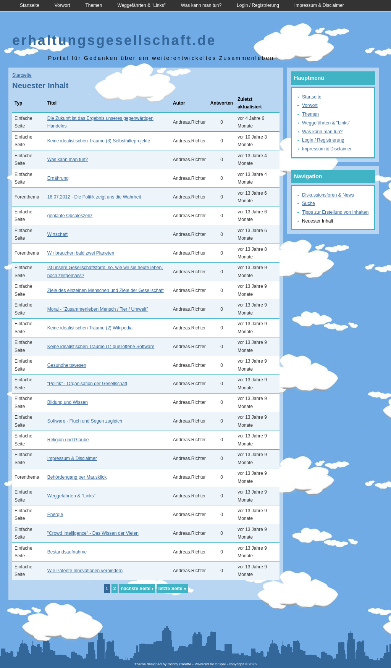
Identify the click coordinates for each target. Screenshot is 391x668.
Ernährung (58, 178)
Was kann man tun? (201, 5)
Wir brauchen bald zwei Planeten (80, 253)
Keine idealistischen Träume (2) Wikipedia (89, 328)
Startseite (29, 5)
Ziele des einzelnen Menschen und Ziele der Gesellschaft (105, 290)
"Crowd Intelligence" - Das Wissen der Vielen (93, 533)
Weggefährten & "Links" (141, 5)
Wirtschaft (57, 234)
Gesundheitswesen (66, 365)
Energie (55, 514)
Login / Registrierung (258, 5)
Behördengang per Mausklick (77, 477)
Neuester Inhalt (317, 221)
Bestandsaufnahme (67, 552)
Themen (93, 5)
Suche (308, 203)
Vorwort (62, 5)
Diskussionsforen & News (328, 195)
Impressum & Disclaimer (319, 5)
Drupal (220, 664)
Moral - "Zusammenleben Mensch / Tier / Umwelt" (97, 309)
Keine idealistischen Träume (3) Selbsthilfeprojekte (98, 141)
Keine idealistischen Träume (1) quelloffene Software (101, 346)
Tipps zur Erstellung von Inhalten (335, 212)
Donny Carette (179, 664)
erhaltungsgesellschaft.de (114, 40)
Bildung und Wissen (67, 402)
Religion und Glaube (68, 439)
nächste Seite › (137, 588)
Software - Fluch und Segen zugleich (84, 421)
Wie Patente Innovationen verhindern (85, 570)
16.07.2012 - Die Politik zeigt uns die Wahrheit (94, 197)
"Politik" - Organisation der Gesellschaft (87, 383)
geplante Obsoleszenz (70, 215)
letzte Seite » (172, 588)
